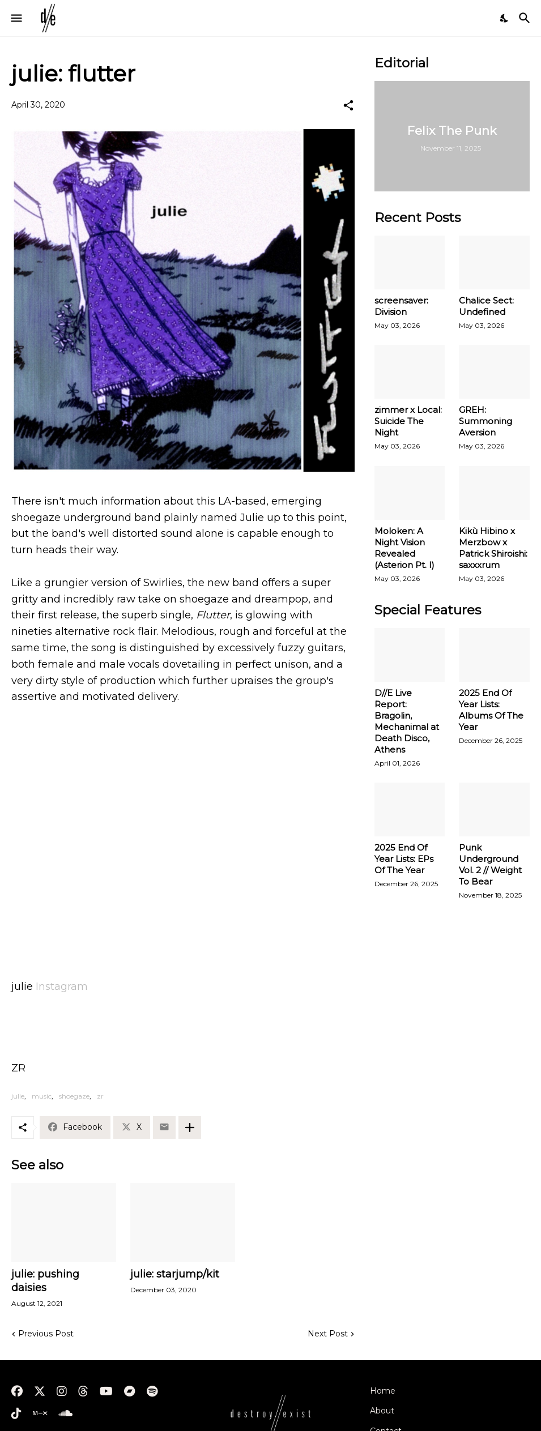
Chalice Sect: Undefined (486, 306)
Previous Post (46, 1334)
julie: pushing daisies (45, 1281)
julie (17, 1096)
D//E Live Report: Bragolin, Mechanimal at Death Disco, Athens (406, 721)
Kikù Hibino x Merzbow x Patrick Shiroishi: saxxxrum (493, 548)
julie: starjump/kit (174, 1274)
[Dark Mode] (505, 18)
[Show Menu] (15, 18)
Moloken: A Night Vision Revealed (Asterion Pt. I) (404, 548)
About (382, 1411)
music (42, 1096)
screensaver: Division (401, 306)
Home (382, 1391)
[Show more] (189, 1127)
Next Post (328, 1334)
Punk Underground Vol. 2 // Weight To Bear (490, 864)
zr (100, 1096)
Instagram (62, 986)
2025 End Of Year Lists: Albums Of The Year (491, 709)
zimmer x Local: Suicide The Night (408, 421)
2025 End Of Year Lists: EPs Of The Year (403, 858)
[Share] (348, 105)
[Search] (526, 18)
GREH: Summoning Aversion (485, 421)
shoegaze (74, 1096)
